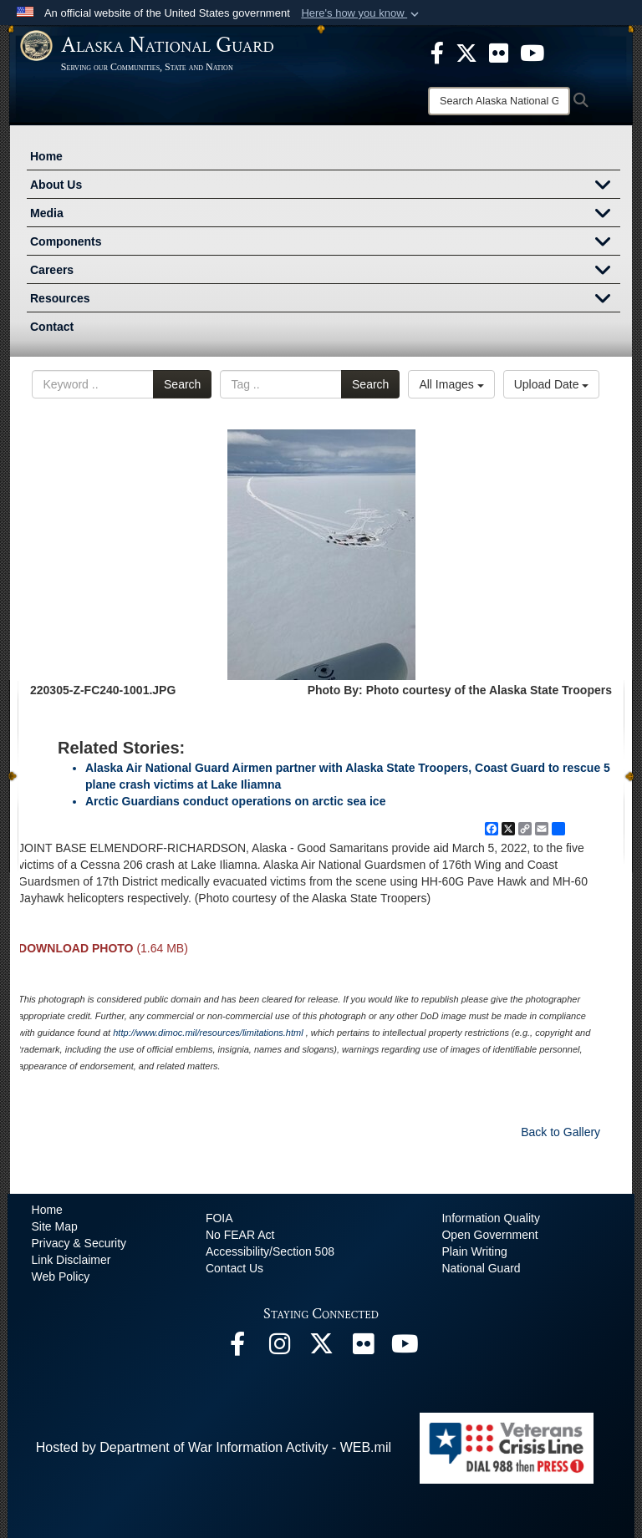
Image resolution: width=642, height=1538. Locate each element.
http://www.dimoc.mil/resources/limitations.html (208, 1033)
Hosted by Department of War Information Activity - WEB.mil (213, 1447)
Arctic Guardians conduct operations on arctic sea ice (235, 801)
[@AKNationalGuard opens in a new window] (321, 1348)
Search (182, 384)
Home (46, 156)
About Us (325, 186)
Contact (52, 326)
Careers (325, 271)
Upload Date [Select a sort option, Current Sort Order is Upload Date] (551, 384)
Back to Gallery (560, 1132)
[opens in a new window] (437, 51)
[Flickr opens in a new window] (363, 1348)
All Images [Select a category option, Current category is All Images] (451, 384)
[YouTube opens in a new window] (404, 1348)
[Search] (499, 101)
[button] (361, 13)
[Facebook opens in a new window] (237, 1348)
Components (325, 243)
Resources (325, 300)
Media (325, 215)
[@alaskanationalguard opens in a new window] (279, 1348)
